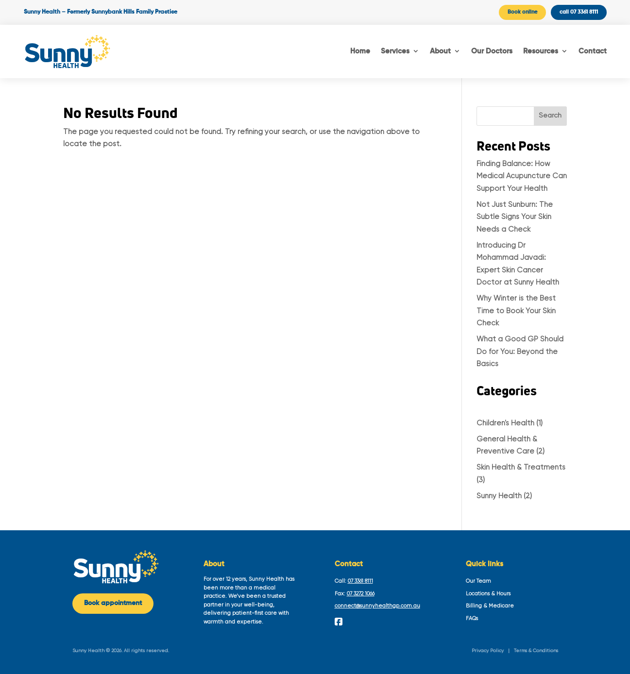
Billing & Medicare (490, 605)
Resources (540, 51)
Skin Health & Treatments (521, 467)
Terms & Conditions (536, 650)
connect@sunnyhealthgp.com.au (377, 605)
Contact (593, 51)
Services (395, 51)
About (440, 51)
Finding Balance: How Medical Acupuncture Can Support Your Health (522, 176)
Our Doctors (491, 51)
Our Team (478, 581)
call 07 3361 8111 (579, 12)
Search (550, 115)
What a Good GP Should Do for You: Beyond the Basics (520, 352)
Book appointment (113, 603)
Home (360, 51)
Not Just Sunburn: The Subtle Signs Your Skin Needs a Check (515, 217)
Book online (522, 12)
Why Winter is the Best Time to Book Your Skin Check (516, 311)
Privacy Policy (488, 650)
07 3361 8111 (360, 581)
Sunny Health (499, 496)
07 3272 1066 (361, 593)
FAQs (472, 618)
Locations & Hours (488, 593)
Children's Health (505, 423)
